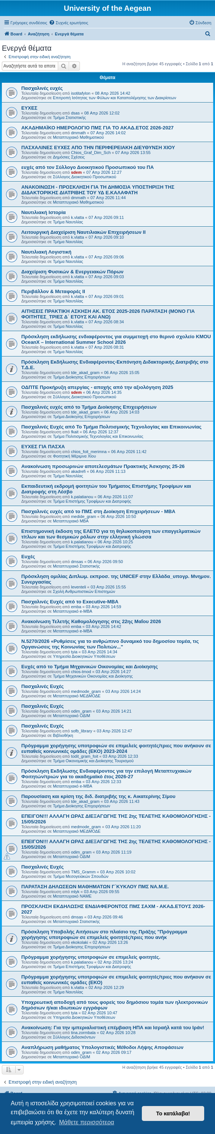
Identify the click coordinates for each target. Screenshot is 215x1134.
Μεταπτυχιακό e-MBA (72, 611)
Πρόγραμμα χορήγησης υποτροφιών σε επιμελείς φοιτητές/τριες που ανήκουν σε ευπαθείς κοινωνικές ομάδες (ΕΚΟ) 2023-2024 (116, 748)
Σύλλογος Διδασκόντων (74, 1037)
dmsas (77, 561)
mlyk (75, 891)
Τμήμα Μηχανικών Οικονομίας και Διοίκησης (93, 676)
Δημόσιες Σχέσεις (69, 157)
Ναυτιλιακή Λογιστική (46, 252)
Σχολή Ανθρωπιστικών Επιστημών (84, 591)
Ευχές (28, 556)
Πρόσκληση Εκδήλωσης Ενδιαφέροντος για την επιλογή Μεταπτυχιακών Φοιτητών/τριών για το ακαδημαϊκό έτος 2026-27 (106, 773)
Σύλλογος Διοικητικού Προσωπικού (84, 177)
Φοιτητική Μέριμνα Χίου (74, 456)
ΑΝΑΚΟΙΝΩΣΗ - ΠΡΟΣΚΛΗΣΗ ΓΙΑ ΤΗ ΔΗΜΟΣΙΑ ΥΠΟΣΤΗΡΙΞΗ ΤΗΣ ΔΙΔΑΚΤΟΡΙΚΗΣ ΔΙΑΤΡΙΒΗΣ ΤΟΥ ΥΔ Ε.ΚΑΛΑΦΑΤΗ (97, 189)
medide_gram (83, 516)
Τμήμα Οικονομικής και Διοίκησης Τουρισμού (93, 760)
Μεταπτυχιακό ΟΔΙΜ (71, 715)
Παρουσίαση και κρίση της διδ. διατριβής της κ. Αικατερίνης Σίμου (98, 796)
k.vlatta (77, 217)
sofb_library (81, 731)
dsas (75, 113)
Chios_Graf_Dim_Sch (90, 152)
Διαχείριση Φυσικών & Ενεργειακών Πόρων (72, 271)
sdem (76, 172)
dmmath (78, 133)
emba (76, 606)
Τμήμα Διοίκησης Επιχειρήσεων (81, 377)
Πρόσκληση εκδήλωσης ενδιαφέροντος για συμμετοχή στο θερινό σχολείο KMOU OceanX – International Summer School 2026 (116, 339)
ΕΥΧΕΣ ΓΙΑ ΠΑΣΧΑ (43, 446)
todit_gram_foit (84, 756)
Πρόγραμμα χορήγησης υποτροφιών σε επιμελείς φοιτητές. (91, 957)
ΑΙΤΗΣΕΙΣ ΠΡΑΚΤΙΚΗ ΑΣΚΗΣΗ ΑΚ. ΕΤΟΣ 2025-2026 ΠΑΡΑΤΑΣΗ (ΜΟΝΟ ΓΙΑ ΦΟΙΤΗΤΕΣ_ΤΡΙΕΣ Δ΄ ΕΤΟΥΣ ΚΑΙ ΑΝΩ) (108, 314)
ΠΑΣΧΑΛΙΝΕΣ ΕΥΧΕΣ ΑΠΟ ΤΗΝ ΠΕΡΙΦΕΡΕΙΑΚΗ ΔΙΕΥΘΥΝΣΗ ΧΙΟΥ (98, 147)
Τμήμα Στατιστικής (69, 117)
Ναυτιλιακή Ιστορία (43, 212)
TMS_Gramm (83, 872)
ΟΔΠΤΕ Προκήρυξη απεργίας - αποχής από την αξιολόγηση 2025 (97, 387)
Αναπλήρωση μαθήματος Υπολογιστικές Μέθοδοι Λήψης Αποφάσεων (102, 1047)
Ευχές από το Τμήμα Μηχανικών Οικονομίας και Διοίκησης (89, 666)
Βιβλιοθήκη (63, 735)
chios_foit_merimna (88, 451)
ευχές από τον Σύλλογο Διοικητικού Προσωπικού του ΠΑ (87, 167)
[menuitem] (68, 22)
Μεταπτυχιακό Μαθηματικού (78, 137)
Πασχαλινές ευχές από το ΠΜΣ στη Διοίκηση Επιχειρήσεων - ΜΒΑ (98, 511)
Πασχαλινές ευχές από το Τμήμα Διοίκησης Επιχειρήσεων (88, 407)
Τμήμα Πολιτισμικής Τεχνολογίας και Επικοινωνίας (98, 436)
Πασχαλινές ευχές (42, 88)
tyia (74, 652)
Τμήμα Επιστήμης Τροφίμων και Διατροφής (92, 501)
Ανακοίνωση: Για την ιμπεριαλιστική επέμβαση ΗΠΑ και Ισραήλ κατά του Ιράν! (112, 1027)
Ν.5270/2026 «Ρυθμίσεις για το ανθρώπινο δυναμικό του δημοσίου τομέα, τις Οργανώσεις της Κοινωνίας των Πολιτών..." (110, 644)
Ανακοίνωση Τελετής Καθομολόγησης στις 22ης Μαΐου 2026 (91, 621)
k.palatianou (82, 496)
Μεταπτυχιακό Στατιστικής (76, 566)
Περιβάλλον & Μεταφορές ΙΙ (53, 291)
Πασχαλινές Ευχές (42, 686)
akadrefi (78, 471)
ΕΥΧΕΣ (29, 108)
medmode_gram (86, 691)
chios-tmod (81, 671)
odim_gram (81, 711)
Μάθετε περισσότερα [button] (86, 1122)
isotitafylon (80, 93)
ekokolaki (79, 942)
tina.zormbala (83, 1032)
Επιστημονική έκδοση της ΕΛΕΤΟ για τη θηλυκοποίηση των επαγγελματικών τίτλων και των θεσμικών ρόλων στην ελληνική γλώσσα (110, 534)
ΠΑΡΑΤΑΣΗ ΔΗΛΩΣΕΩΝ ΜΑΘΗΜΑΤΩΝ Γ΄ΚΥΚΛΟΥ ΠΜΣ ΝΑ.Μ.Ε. (95, 886)
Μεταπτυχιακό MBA (71, 521)
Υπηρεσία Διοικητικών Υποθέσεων (84, 656)
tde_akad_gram (85, 372)
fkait (74, 432)
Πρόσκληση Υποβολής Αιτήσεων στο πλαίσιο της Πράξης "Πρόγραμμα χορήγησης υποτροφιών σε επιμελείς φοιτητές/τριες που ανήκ (104, 934)
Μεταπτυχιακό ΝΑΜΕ (72, 896)
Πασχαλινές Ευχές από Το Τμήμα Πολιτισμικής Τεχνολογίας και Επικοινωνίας (111, 427)
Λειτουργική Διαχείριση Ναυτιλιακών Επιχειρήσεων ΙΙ (83, 232)
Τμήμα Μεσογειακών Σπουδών (81, 876)
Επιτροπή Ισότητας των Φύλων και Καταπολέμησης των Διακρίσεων (114, 97)
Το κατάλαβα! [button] (173, 1113)
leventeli (78, 587)
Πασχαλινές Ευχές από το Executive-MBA (69, 601)
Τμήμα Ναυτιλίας (68, 222)
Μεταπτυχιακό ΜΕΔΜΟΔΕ (77, 696)
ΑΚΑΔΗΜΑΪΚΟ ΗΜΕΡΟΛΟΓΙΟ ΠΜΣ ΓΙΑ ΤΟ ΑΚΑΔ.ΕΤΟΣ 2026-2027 (97, 128)
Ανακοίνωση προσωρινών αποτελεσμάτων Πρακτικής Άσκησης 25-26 (103, 466)
